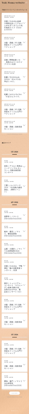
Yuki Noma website (13, 3)
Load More (14, 393)
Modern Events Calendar (17, 134)
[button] (26, 2)
